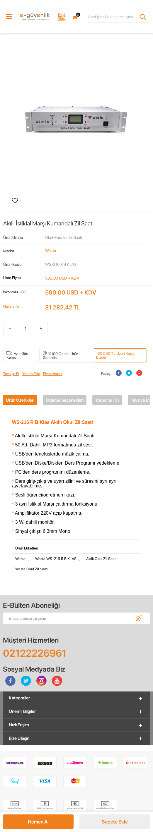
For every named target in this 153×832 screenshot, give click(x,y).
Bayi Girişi (61, 16)
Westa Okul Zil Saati (31, 569)
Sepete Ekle (115, 822)
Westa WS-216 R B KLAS (55, 559)
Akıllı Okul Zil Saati (101, 559)
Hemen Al (38, 822)
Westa (20, 559)
